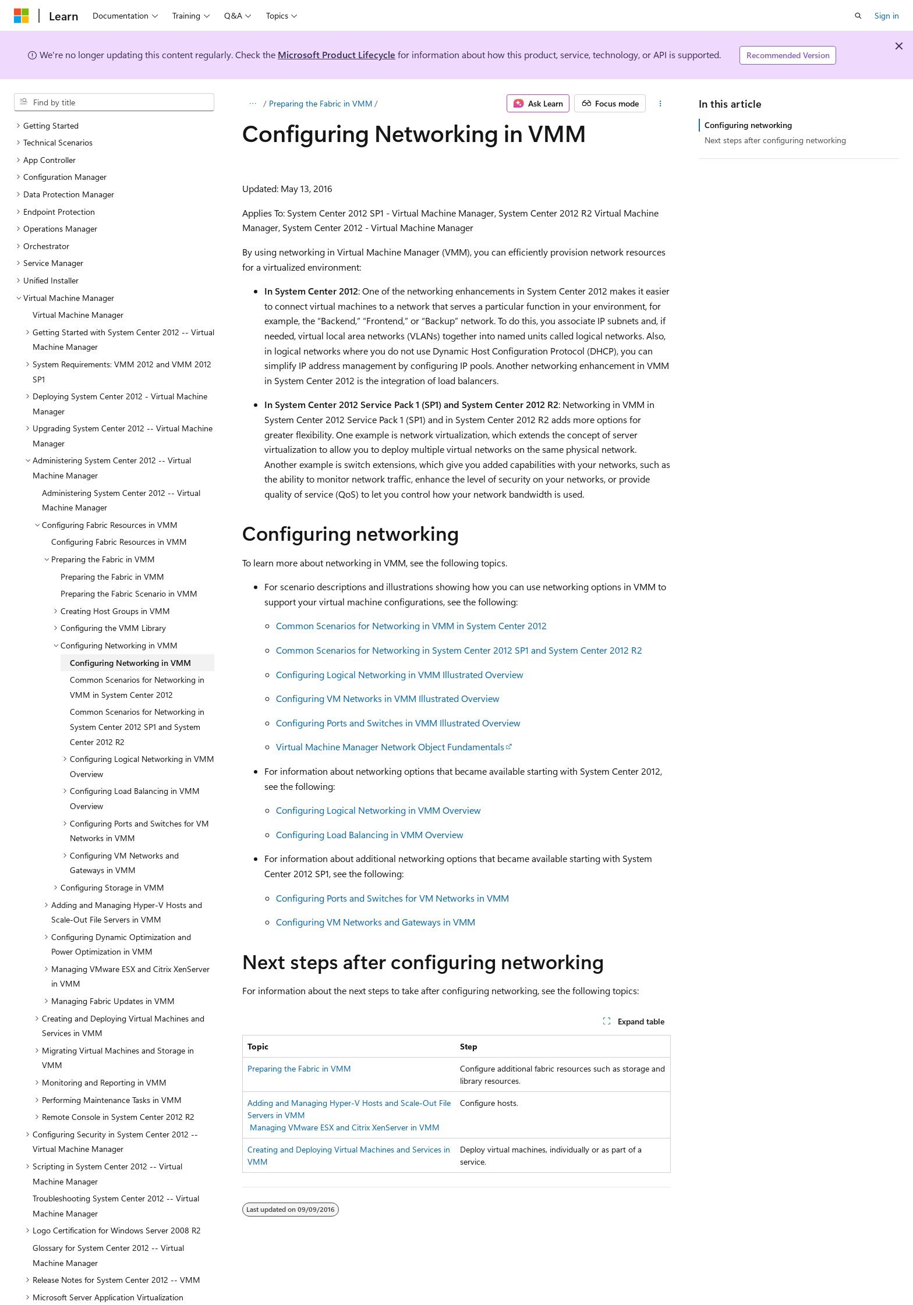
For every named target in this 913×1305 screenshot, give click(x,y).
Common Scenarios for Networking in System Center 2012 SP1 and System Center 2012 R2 (459, 650)
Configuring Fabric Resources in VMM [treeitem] (119, 513)
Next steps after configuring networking (775, 140)
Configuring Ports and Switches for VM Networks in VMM (392, 898)
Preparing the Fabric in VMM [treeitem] (112, 548)
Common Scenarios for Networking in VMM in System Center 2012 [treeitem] (137, 659)
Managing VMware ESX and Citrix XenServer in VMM (345, 1127)
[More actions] (660, 103)
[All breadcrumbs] (252, 103)
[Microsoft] (21, 15)
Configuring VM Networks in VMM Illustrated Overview (388, 698)
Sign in (887, 15)
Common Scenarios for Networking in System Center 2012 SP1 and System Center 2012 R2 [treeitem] (137, 698)
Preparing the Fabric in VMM (321, 103)
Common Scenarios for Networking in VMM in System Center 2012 (411, 625)
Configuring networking (748, 124)
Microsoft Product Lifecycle (336, 54)
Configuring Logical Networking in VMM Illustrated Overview (399, 674)
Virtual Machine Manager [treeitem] (78, 286)
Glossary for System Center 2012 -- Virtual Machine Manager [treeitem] (108, 1227)
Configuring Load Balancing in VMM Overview (369, 834)
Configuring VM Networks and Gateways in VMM (375, 922)
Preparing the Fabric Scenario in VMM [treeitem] (129, 565)
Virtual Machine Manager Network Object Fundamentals (390, 746)
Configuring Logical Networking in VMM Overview (378, 810)
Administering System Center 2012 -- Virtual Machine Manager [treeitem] (121, 472)
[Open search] (858, 15)
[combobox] (114, 102)
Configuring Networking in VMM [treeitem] (130, 634)
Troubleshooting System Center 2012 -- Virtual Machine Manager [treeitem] (116, 1178)
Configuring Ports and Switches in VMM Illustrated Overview (398, 723)
